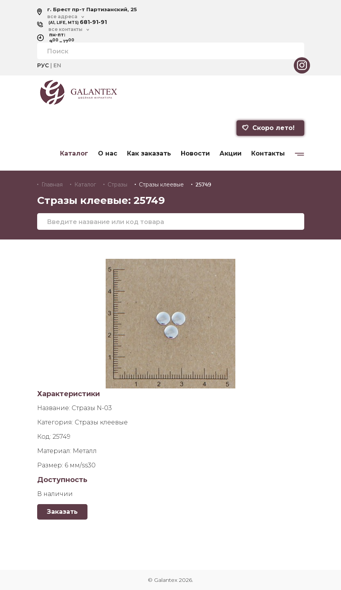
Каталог (74, 153)
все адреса (62, 16)
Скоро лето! (268, 128)
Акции (230, 153)
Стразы (117, 184)
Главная (52, 184)
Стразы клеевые (161, 184)
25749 (203, 184)
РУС (43, 65)
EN (57, 65)
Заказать (62, 511)
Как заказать (149, 153)
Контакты (268, 153)
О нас (107, 153)
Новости (195, 153)
